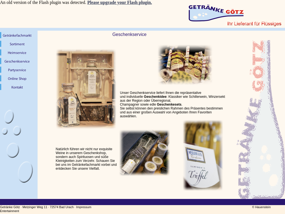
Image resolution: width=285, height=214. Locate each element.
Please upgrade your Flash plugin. (119, 2)
